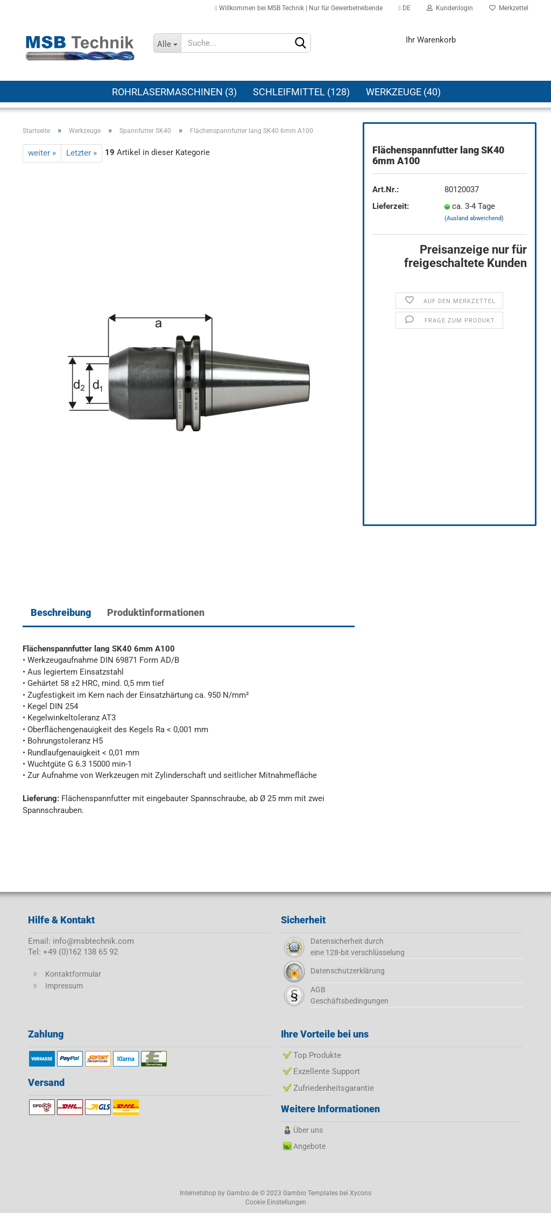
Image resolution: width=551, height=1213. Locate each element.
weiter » (42, 153)
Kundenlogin (450, 8)
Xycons (360, 1193)
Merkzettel (508, 8)
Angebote (309, 1146)
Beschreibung (61, 612)
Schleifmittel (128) (301, 91)
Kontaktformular (73, 974)
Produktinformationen (155, 612)
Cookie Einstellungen (275, 1202)
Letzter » (81, 153)
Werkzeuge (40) (403, 91)
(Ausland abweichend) (474, 218)
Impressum (64, 985)
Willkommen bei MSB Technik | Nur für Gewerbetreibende (298, 8)
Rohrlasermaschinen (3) (174, 91)
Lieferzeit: (390, 206)
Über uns (308, 1130)
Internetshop (198, 1193)
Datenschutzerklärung (347, 970)
